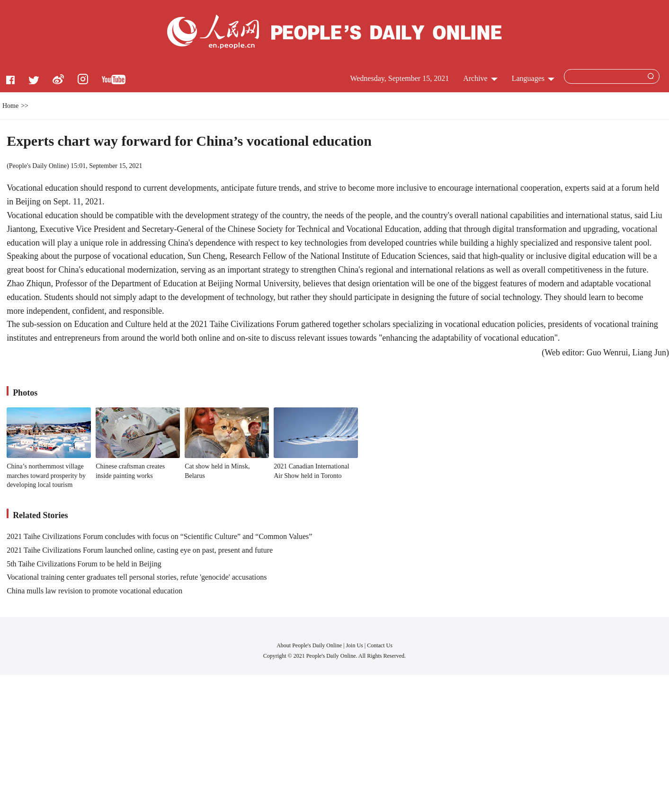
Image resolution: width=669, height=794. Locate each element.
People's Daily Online (38, 165)
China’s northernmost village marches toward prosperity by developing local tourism (46, 475)
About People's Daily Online (309, 645)
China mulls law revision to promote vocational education (94, 591)
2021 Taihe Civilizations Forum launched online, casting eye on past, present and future (140, 550)
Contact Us (379, 645)
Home (10, 105)
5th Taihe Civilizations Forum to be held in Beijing (84, 564)
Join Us (355, 645)
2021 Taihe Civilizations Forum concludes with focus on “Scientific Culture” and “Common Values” (159, 536)
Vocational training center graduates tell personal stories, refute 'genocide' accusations (137, 577)
